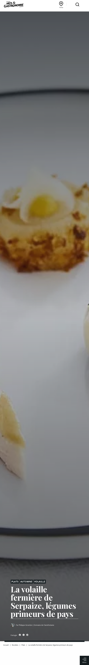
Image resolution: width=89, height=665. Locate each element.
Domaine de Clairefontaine (44, 625)
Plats (14, 581)
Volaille (39, 581)
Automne (26, 581)
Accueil (6, 645)
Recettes (15, 645)
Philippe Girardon (25, 625)
